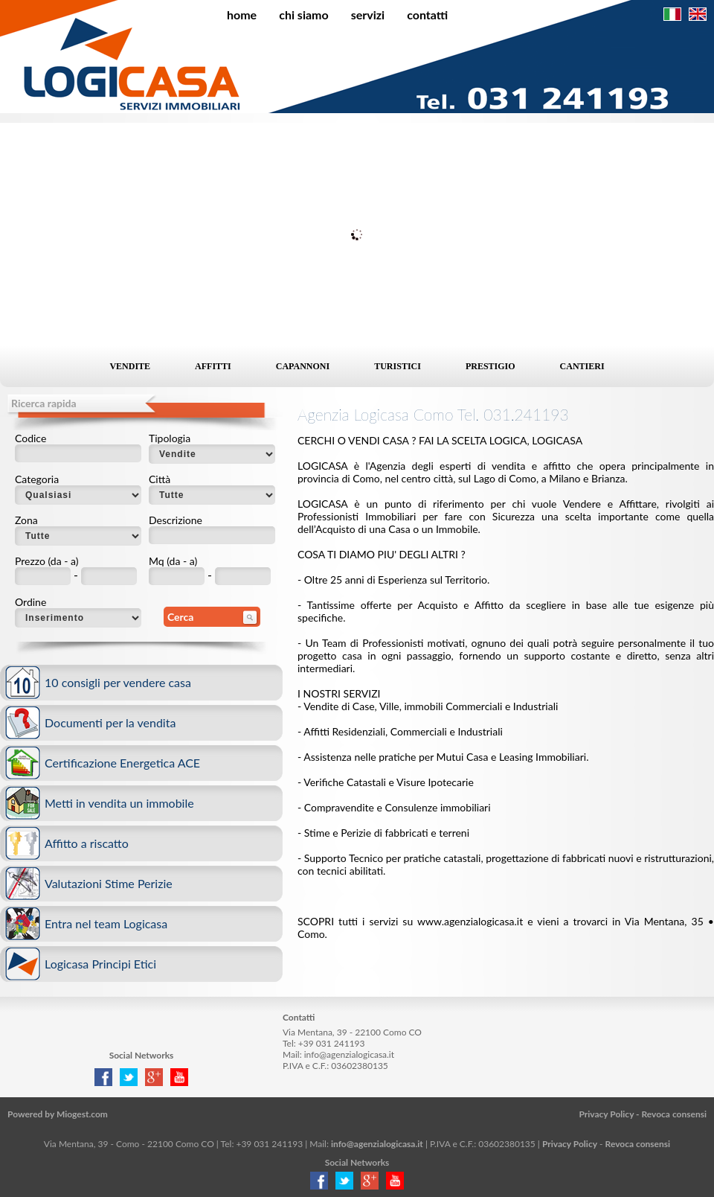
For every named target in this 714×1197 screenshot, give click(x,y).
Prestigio (490, 366)
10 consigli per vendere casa (118, 682)
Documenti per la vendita (110, 722)
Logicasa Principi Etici (100, 964)
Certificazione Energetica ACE (122, 763)
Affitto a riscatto (87, 843)
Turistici (397, 366)
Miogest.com (82, 1114)
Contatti (427, 14)
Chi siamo (304, 14)
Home (242, 14)
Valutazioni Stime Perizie (109, 883)
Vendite (129, 366)
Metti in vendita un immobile (119, 803)
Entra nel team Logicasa (106, 923)
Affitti (213, 366)
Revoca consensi (674, 1114)
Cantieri (582, 366)
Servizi (368, 14)
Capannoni (302, 366)
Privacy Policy (606, 1114)
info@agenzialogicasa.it (349, 1054)
